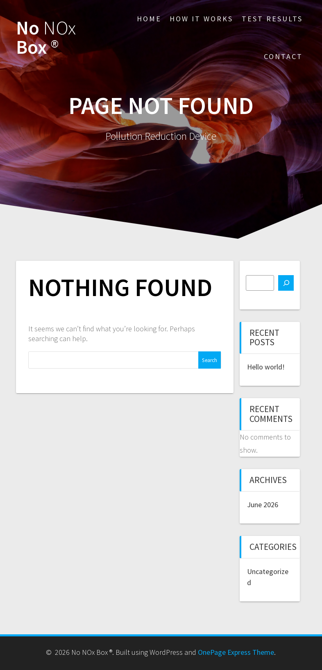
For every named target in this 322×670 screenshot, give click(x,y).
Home (149, 18)
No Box (46, 37)
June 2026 (262, 504)
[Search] (286, 283)
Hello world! (266, 366)
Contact (283, 56)
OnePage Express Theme (236, 652)
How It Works (201, 18)
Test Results (272, 18)
